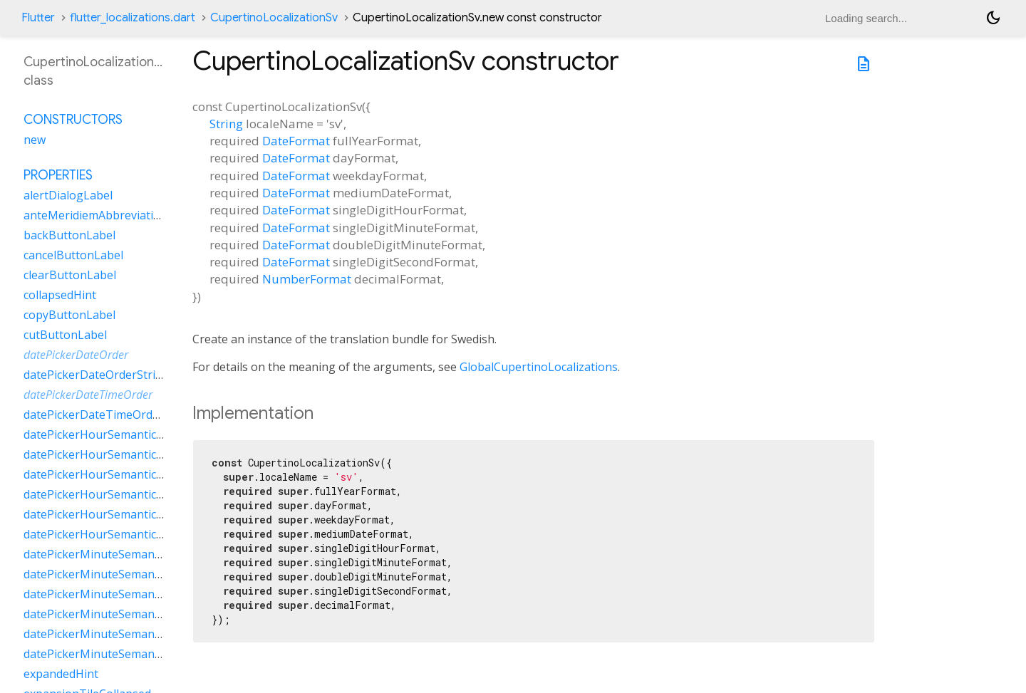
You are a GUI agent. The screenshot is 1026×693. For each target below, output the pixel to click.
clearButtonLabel (70, 275)
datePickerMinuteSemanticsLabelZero (125, 654)
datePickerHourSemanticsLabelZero (120, 534)
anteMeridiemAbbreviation (95, 215)
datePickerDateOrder (76, 355)
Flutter (38, 18)
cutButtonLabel (65, 335)
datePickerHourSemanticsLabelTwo (119, 514)
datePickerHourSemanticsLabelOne (118, 474)
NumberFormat (306, 279)
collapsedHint (60, 295)
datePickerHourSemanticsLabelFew (118, 434)
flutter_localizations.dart (132, 18)
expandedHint (61, 674)
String (226, 123)
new (35, 139)
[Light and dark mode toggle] (993, 17)
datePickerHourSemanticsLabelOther (123, 494)
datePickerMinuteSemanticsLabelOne (124, 594)
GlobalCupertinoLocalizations (539, 367)
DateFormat (296, 140)
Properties (58, 175)
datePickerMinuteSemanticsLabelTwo (124, 634)
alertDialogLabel (68, 195)
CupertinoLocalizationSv (274, 18)
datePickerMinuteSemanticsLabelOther (128, 614)
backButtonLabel (69, 235)
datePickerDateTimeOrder (88, 394)
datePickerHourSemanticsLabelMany (122, 454)
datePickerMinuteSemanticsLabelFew (123, 554)
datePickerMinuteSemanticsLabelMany (128, 574)
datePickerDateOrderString (97, 374)
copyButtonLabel (69, 315)
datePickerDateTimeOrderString (110, 414)
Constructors (73, 119)
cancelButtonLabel (73, 255)
